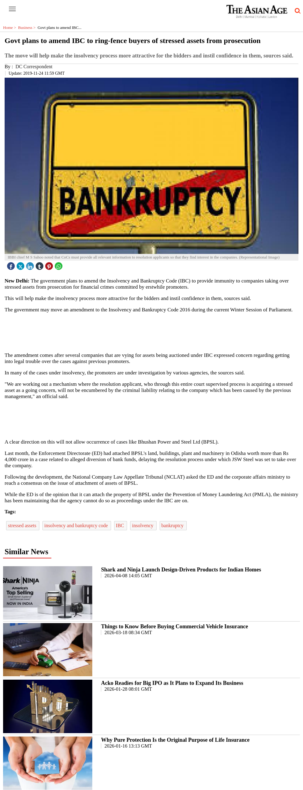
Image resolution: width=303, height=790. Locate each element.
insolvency (143, 525)
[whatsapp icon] (59, 264)
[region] (154, 332)
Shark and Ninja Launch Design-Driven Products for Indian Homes (181, 570)
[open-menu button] (12, 9)
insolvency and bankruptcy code (76, 525)
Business (28, 27)
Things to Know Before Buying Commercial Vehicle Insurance (174, 626)
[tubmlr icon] (40, 264)
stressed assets (23, 525)
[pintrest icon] (50, 264)
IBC (121, 525)
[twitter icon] (21, 264)
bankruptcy (173, 525)
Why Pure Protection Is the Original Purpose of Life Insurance (175, 740)
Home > (10, 27)
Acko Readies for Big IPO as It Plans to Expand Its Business (172, 683)
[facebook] (12, 264)
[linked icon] (31, 264)
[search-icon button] (296, 11)
